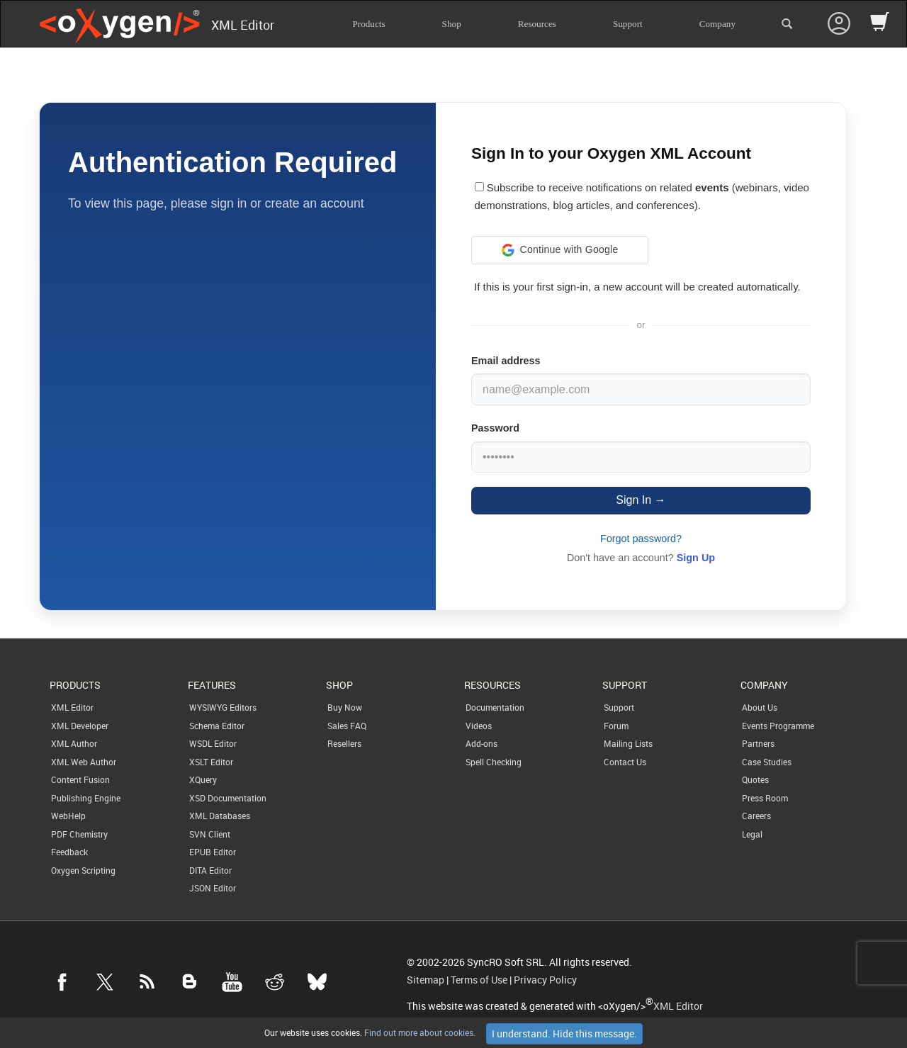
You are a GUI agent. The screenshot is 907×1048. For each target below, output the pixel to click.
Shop (451, 23)
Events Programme (778, 725)
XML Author (74, 743)
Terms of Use (479, 980)
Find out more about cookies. (418, 1032)
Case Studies (766, 761)
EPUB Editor (212, 851)
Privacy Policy (545, 980)
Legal (752, 834)
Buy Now (344, 707)
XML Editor (72, 707)
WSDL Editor (213, 743)
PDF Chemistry (79, 834)
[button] (559, 250)
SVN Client (209, 834)
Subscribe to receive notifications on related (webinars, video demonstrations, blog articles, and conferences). (642, 196)
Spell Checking (494, 761)
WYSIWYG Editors (223, 707)
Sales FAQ (346, 725)
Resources (537, 23)
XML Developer (79, 725)
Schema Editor (216, 725)
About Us (759, 707)
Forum (616, 725)
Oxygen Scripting (83, 870)
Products (368, 23)
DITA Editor (210, 870)
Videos (479, 725)
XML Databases (219, 815)
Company (717, 23)
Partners (758, 743)
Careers (756, 815)
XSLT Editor (211, 761)
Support (628, 23)
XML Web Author (83, 761)
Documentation (495, 707)
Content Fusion (80, 779)
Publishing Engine (85, 798)
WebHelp (68, 815)
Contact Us (625, 761)
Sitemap (425, 980)
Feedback (69, 851)
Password (495, 428)
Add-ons (481, 743)
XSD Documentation (227, 798)
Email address (506, 360)
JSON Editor (212, 888)
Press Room (765, 798)
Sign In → (640, 500)
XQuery (203, 779)
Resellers (344, 743)
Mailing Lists (628, 743)
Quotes (755, 779)
